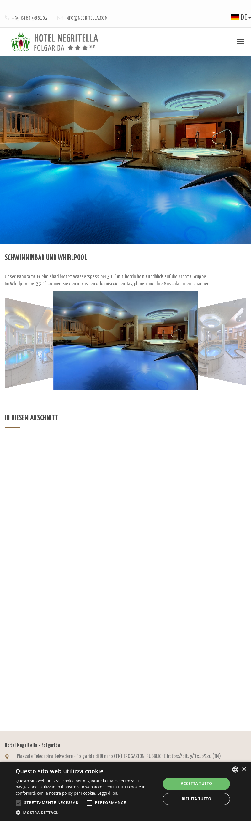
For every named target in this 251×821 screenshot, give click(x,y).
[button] (86, 812)
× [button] (244, 769)
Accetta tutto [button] (196, 783)
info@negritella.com (86, 18)
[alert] (125, 791)
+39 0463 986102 (30, 18)
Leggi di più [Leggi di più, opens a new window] (107, 793)
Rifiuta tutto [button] (196, 799)
